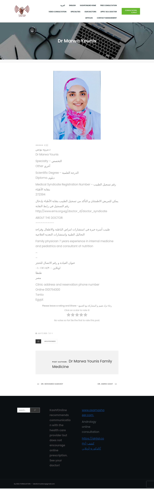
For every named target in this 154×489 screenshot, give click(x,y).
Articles (89, 18)
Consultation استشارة (131, 11)
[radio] (68, 315)
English (72, 6)
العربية (62, 6)
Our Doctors (90, 12)
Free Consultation (108, 6)
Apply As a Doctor (108, 12)
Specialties (75, 12)
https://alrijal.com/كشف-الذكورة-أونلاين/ (93, 444)
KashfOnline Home (88, 6)
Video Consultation (57, 12)
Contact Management (107, 18)
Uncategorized (50, 342)
